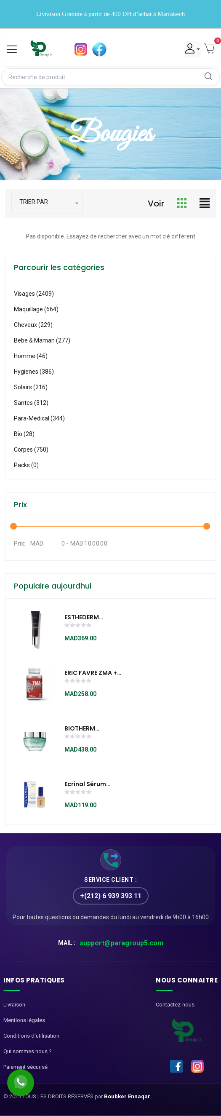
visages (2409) (34, 293)
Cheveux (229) (33, 324)
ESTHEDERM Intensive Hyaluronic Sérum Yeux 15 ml (95, 617)
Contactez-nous (175, 1004)
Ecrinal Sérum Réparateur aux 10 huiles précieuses (92, 784)
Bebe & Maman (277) (42, 340)
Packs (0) (26, 465)
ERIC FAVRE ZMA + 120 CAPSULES (90, 673)
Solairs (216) (31, 387)
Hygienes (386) (34, 371)
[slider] (78, 626)
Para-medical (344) (39, 418)
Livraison (14, 1004)
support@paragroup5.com (121, 943)
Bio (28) (24, 434)
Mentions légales (24, 1020)
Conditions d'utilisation (31, 1036)
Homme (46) (31, 356)
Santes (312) (31, 402)
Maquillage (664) (36, 309)
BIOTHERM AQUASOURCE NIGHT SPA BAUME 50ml (95, 728)
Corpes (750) (31, 449)
